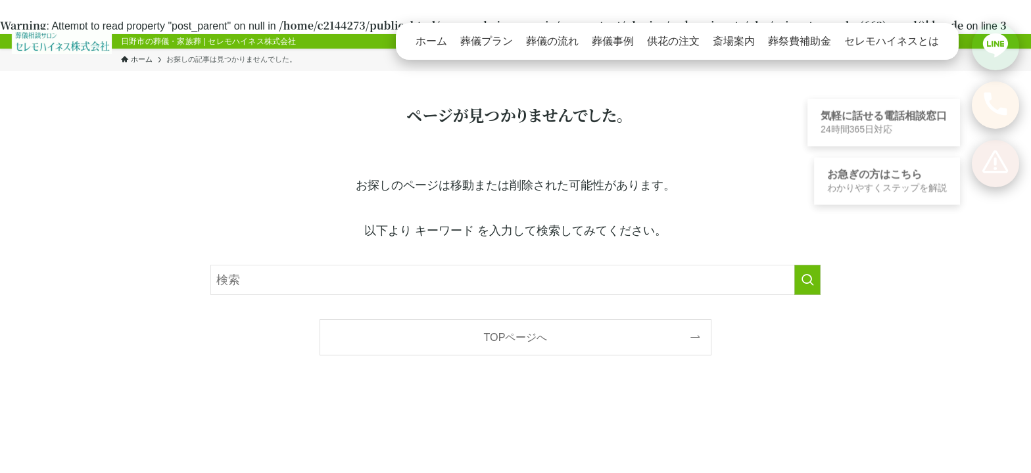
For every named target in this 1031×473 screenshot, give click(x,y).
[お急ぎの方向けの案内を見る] (995, 163)
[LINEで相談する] (995, 46)
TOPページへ (516, 337)
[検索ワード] (515, 280)
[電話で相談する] (995, 105)
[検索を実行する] (807, 280)
